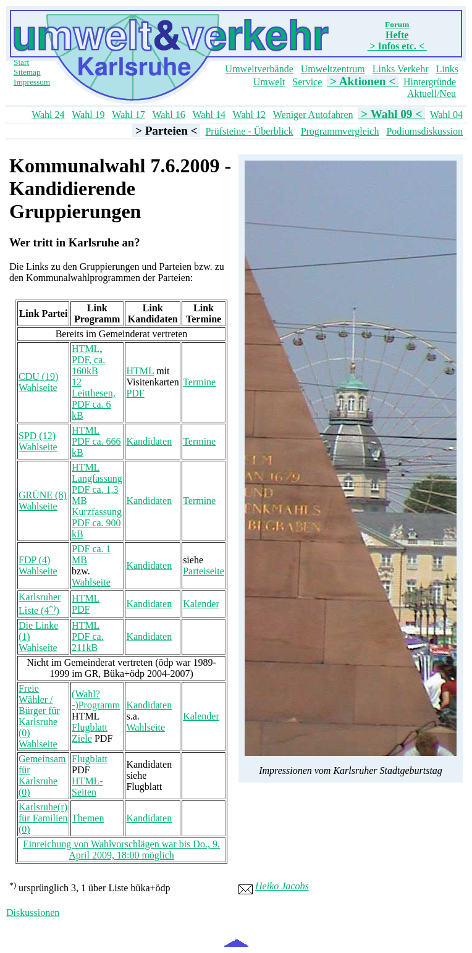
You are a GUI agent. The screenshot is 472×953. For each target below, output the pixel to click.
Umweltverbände (259, 69)
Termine (199, 382)
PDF (135, 393)
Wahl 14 (209, 114)
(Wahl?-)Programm (96, 699)
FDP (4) (34, 560)
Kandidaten (149, 441)
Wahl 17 (128, 114)
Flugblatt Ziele (89, 733)
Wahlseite (38, 387)
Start (21, 62)
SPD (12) (37, 435)
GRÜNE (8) (43, 495)
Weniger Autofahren (313, 114)
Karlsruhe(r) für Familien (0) (43, 818)
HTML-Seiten (87, 786)
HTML (85, 348)
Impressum (32, 81)
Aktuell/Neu (431, 93)
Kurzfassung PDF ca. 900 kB (97, 522)
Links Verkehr (401, 69)
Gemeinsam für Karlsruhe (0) (42, 775)
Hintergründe (429, 82)
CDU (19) (38, 376)
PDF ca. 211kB (88, 642)
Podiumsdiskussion (424, 131)
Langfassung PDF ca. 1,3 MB (97, 489)
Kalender (201, 603)
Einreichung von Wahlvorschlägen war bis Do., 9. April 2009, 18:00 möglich (121, 849)
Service (307, 82)
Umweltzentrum (333, 69)
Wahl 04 (446, 114)
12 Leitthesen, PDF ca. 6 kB (94, 399)
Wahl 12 (249, 114)
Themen (88, 818)
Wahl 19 (88, 114)
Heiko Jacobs (282, 886)
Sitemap (27, 72)
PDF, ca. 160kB (88, 365)
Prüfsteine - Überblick (249, 131)
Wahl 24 (48, 114)
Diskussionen (32, 912)
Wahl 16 (168, 114)
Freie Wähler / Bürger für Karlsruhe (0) (39, 710)
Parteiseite (203, 571)
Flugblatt (89, 759)
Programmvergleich (340, 131)
